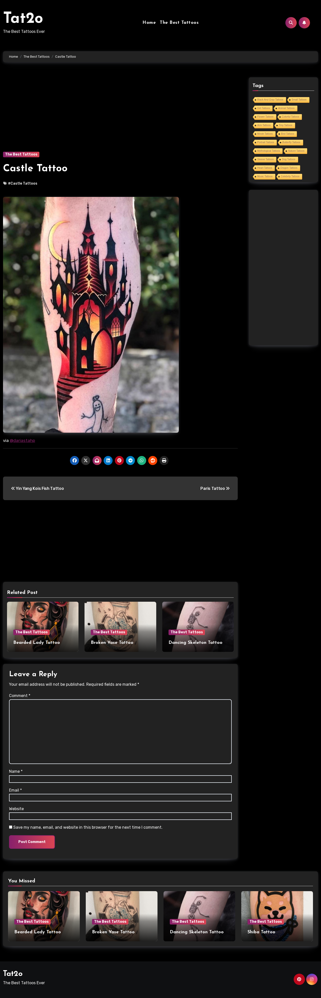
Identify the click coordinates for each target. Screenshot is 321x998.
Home (149, 22)
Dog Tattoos (288, 159)
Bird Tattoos (287, 133)
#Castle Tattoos (22, 183)
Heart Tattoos (264, 168)
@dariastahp (22, 440)
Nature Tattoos (296, 150)
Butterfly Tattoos (291, 142)
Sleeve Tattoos (265, 159)
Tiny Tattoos (285, 125)
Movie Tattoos (265, 133)
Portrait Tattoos (265, 142)
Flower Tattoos (265, 116)
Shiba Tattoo (261, 932)
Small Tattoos (299, 99)
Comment (19, 695)
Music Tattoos (265, 176)
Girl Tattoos (263, 108)
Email (15, 790)
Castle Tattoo (35, 169)
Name (16, 771)
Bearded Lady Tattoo (36, 642)
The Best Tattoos (179, 22)
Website (16, 808)
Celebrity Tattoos (290, 176)
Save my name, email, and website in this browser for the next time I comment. (88, 827)
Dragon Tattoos (288, 168)
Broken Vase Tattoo (112, 642)
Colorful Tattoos (290, 116)
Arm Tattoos (264, 125)
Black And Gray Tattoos (270, 99)
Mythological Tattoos (268, 150)
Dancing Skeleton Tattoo (195, 642)
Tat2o (23, 19)
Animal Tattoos (286, 108)
